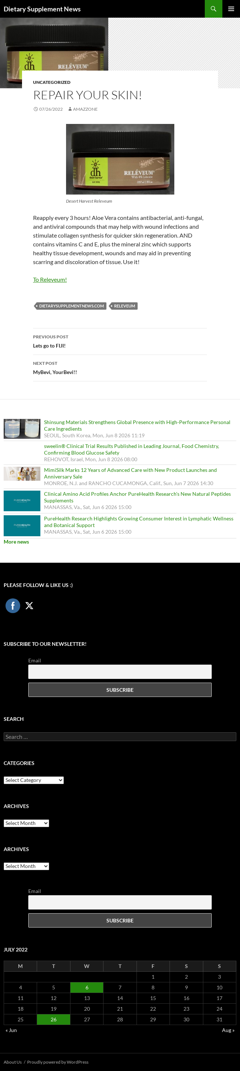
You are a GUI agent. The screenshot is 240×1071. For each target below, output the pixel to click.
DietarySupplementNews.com (71, 305)
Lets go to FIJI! (120, 340)
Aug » (228, 1030)
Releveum (124, 305)
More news (16, 541)
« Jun (11, 1030)
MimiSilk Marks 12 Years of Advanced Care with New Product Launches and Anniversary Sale (130, 473)
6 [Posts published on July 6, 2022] (87, 987)
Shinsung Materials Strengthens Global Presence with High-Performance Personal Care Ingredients (137, 425)
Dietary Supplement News (42, 9)
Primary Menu (231, 9)
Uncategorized (51, 82)
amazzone (85, 109)
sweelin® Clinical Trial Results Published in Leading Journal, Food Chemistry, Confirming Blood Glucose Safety (131, 449)
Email (34, 660)
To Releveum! (50, 279)
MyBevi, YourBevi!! (120, 367)
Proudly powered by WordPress (57, 1062)
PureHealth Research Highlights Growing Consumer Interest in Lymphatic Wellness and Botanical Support (138, 521)
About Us (13, 1062)
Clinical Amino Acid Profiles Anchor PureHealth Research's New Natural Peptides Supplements (137, 497)
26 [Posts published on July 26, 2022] (54, 1019)
